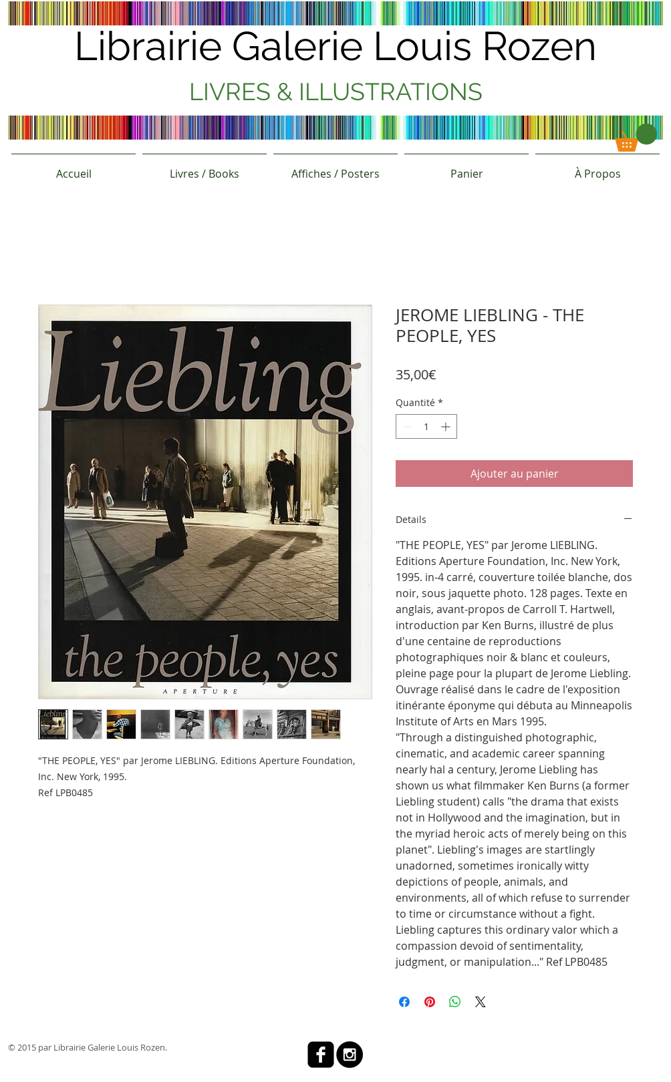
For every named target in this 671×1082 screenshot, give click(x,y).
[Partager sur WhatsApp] (455, 1002)
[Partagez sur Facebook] (404, 1002)
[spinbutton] (426, 426)
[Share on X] (481, 1002)
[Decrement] (406, 426)
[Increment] (446, 426)
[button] (636, 138)
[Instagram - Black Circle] (349, 1054)
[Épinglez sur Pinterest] (430, 1002)
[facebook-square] (320, 1054)
